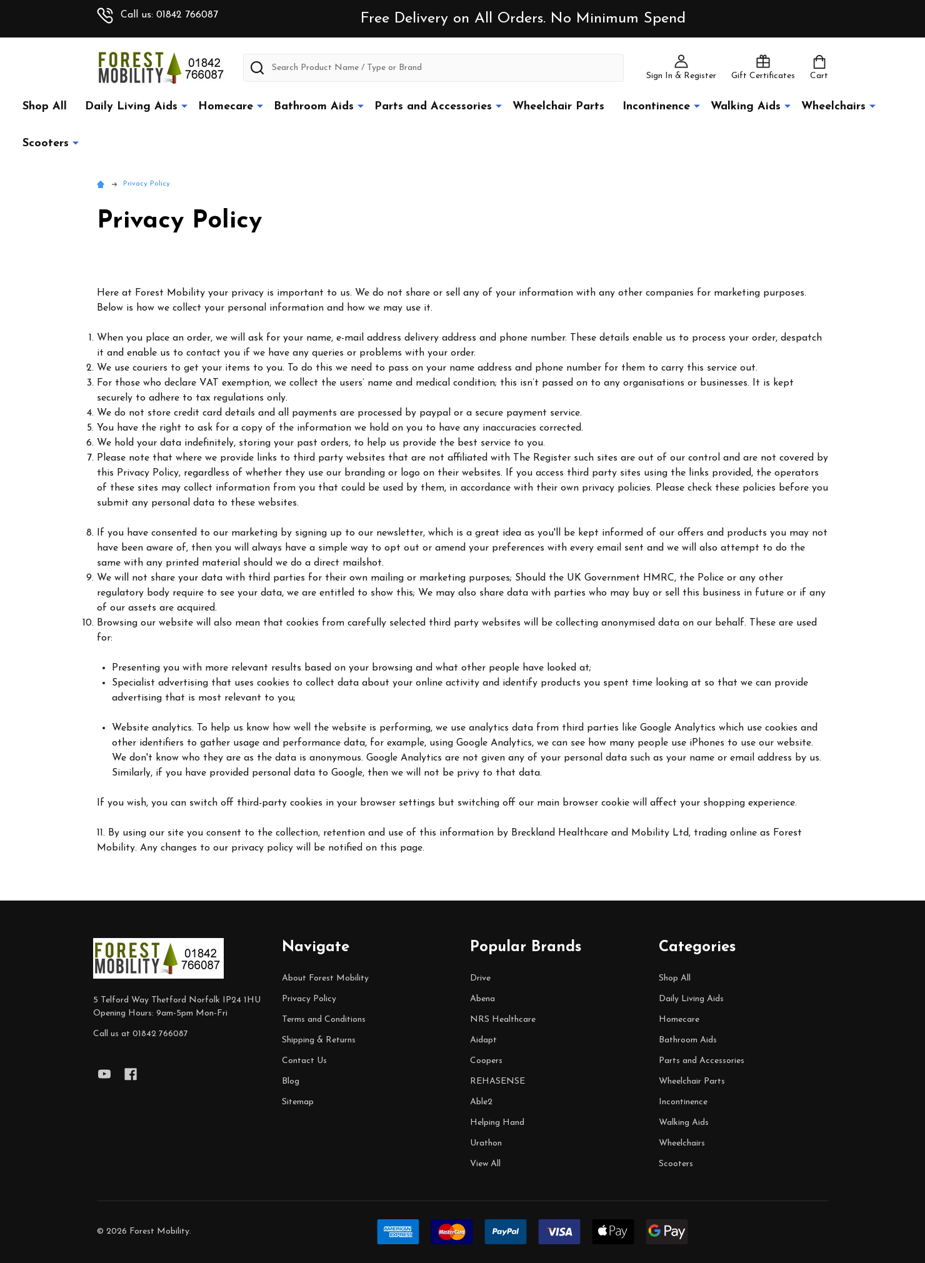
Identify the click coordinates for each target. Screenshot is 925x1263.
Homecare (225, 106)
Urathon (486, 1143)
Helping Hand (497, 1122)
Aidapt (483, 1040)
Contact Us (304, 1061)
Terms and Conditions (324, 1019)
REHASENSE (497, 1081)
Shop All (44, 106)
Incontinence (656, 106)
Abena (482, 999)
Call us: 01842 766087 (157, 15)
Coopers (486, 1061)
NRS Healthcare (503, 1019)
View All (485, 1164)
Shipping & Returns (319, 1040)
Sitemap (298, 1102)
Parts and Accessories (433, 106)
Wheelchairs (833, 106)
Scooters (45, 143)
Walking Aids (746, 106)
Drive (480, 978)
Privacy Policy (309, 999)
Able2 (481, 1102)
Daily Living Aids (131, 106)
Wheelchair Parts (558, 106)
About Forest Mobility (325, 978)
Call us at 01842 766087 (140, 1034)
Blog (290, 1081)
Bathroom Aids (314, 106)
